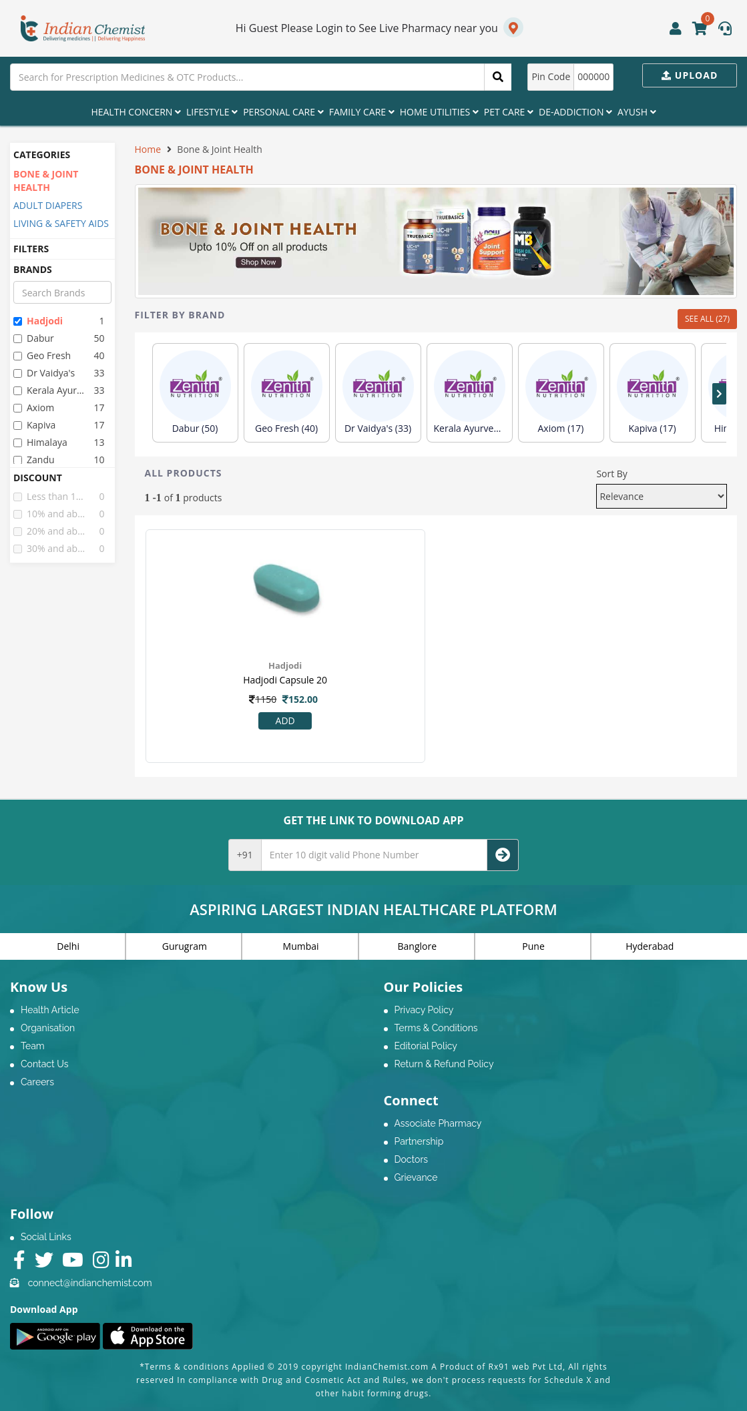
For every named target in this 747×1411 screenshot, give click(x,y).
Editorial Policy (426, 1046)
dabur (33, 338)
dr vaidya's (44, 372)
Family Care (362, 111)
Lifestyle (212, 111)
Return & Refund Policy (444, 1064)
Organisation (48, 1028)
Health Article (50, 1010)
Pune (533, 946)
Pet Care (508, 111)
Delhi (68, 946)
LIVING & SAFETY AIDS (61, 223)
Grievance (416, 1177)
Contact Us (44, 1064)
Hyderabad (650, 946)
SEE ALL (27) (707, 318)
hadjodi (38, 320)
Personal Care (283, 111)
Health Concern (136, 111)
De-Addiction (575, 111)
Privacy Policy (424, 1010)
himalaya (40, 442)
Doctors (412, 1159)
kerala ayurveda (50, 390)
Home (148, 149)
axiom (33, 407)
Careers (37, 1082)
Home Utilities (439, 111)
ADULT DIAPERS (47, 205)
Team (33, 1046)
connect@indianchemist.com (90, 1283)
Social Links (46, 1236)
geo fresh (42, 355)
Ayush (636, 111)
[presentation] (719, 393)
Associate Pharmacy (438, 1123)
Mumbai (301, 946)
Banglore (417, 946)
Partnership (419, 1141)
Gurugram (184, 946)
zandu (34, 459)
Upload (690, 75)
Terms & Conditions (436, 1028)
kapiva (34, 424)
